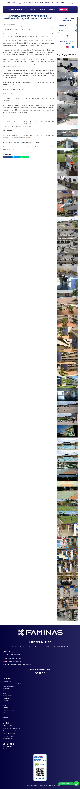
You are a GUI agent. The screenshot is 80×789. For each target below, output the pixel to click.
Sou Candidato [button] (49, 3)
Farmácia (5, 703)
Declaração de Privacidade (11, 728)
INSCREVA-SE (63, 9)
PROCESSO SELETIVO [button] (33, 9)
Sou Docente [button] (39, 3)
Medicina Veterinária (8, 710)
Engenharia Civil (7, 700)
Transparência (7, 739)
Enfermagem (6, 698)
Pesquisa (19, 3)
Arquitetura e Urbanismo (9, 686)
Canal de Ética (7, 726)
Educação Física (7, 696)
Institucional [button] (11, 3)
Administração (7, 681)
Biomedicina (6, 688)
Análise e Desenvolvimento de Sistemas (14, 684)
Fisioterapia (6, 705)
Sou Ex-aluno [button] (60, 3)
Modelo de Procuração (10, 731)
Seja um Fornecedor (9, 733)
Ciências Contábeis (8, 691)
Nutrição (5, 712)
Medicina (5, 707)
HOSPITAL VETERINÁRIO (52, 10)
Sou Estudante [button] (28, 3)
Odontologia (6, 715)
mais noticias (73, 54)
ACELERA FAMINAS (42, 10)
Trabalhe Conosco (8, 736)
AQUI (12, 84)
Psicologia (5, 717)
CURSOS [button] (26, 9)
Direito (4, 693)
